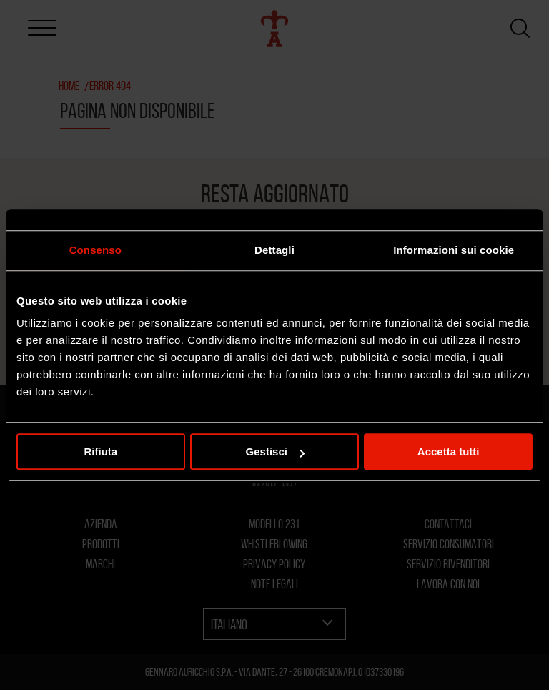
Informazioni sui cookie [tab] (453, 250)
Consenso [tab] (95, 250)
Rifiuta (100, 451)
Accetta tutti (448, 451)
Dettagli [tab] (274, 250)
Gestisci (275, 451)
